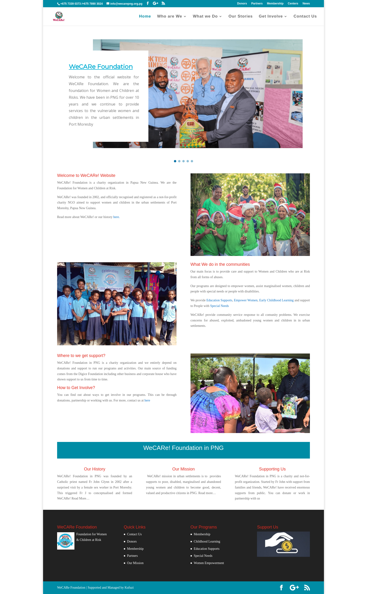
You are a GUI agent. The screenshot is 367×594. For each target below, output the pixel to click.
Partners (257, 3)
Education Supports (219, 300)
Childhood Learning (207, 541)
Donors (242, 3)
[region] (183, 96)
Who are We (169, 16)
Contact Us (305, 16)
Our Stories (240, 16)
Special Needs (219, 306)
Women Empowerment (209, 563)
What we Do (205, 16)
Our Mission (135, 563)
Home (145, 16)
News (306, 3)
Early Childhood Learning (276, 300)
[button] (175, 161)
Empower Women (245, 300)
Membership (275, 3)
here (147, 400)
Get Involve (271, 16)
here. (116, 217)
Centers (293, 3)
